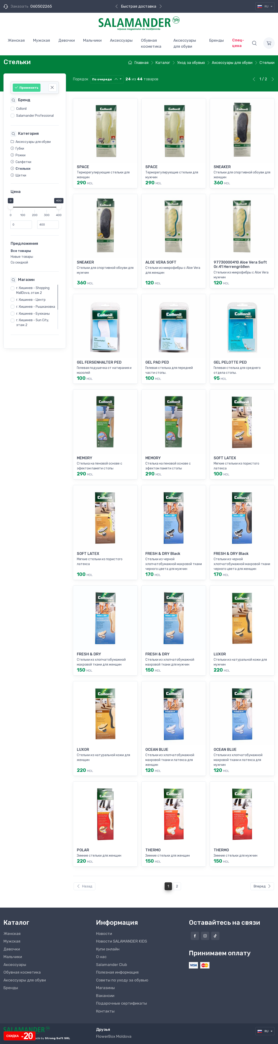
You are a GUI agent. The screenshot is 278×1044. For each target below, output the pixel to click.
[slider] (10, 206)
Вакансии (105, 995)
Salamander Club (111, 964)
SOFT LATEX (225, 458)
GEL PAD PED (157, 362)
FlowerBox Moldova (113, 1036)
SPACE (83, 167)
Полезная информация (117, 972)
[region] (35, 112)
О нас (101, 956)
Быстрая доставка (138, 6)
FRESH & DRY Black (162, 553)
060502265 (41, 6)
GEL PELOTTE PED (230, 362)
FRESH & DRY (89, 654)
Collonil (21, 109)
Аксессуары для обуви (24, 980)
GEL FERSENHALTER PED (99, 362)
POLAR (83, 850)
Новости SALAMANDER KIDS (121, 941)
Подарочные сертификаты (121, 1003)
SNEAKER (222, 167)
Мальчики (12, 956)
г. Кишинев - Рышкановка (35, 307)
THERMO (153, 850)
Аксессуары (14, 964)
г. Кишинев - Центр (31, 300)
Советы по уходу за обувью (122, 980)
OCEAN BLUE (156, 749)
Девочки (11, 949)
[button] (254, 43)
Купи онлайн (107, 949)
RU (263, 6)
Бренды (10, 987)
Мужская (11, 941)
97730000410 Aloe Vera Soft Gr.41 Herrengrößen (240, 264)
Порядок (80, 79)
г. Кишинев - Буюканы (33, 314)
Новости (104, 933)
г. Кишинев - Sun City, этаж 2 (32, 322)
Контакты (105, 1011)
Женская (12, 933)
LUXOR (220, 654)
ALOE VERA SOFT (160, 262)
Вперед (262, 886)
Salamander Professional (35, 116)
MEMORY (84, 458)
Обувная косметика (22, 972)
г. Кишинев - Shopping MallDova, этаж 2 (33, 290)
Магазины (105, 987)
